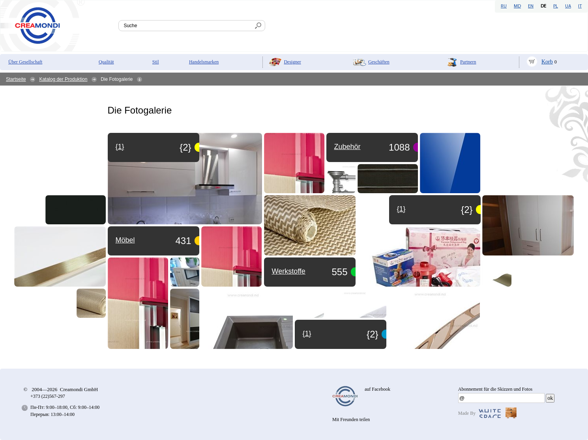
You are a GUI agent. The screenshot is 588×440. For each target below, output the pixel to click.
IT (580, 6)
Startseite (16, 79)
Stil (155, 62)
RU (504, 6)
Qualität (106, 62)
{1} (307, 333)
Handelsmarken (204, 62)
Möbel (125, 240)
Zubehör (347, 147)
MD (517, 6)
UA (568, 6)
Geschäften (379, 62)
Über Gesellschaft (25, 62)
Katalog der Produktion (63, 79)
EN (531, 6)
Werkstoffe (288, 271)
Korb (547, 62)
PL (555, 6)
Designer (292, 62)
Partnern (468, 62)
